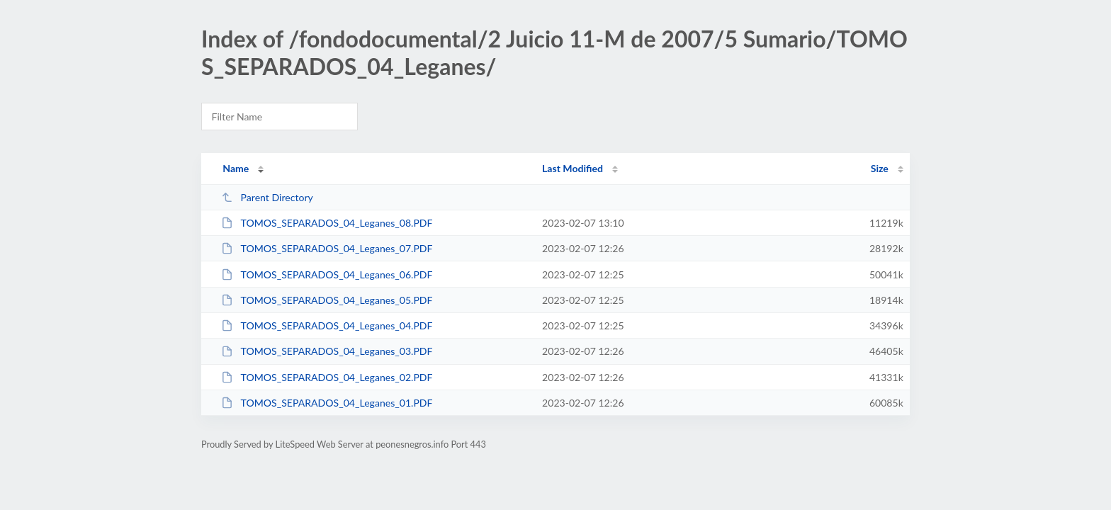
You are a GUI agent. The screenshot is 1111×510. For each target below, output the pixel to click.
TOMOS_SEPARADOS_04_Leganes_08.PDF (326, 223)
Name (235, 168)
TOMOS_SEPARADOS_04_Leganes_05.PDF (326, 300)
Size (880, 168)
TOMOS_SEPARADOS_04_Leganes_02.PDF (326, 377)
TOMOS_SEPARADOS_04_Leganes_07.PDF (326, 248)
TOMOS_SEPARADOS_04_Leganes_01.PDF (326, 403)
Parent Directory (267, 197)
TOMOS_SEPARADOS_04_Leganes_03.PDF (326, 351)
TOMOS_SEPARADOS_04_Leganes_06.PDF (326, 274)
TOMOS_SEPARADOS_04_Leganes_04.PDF (326, 325)
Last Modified (572, 168)
